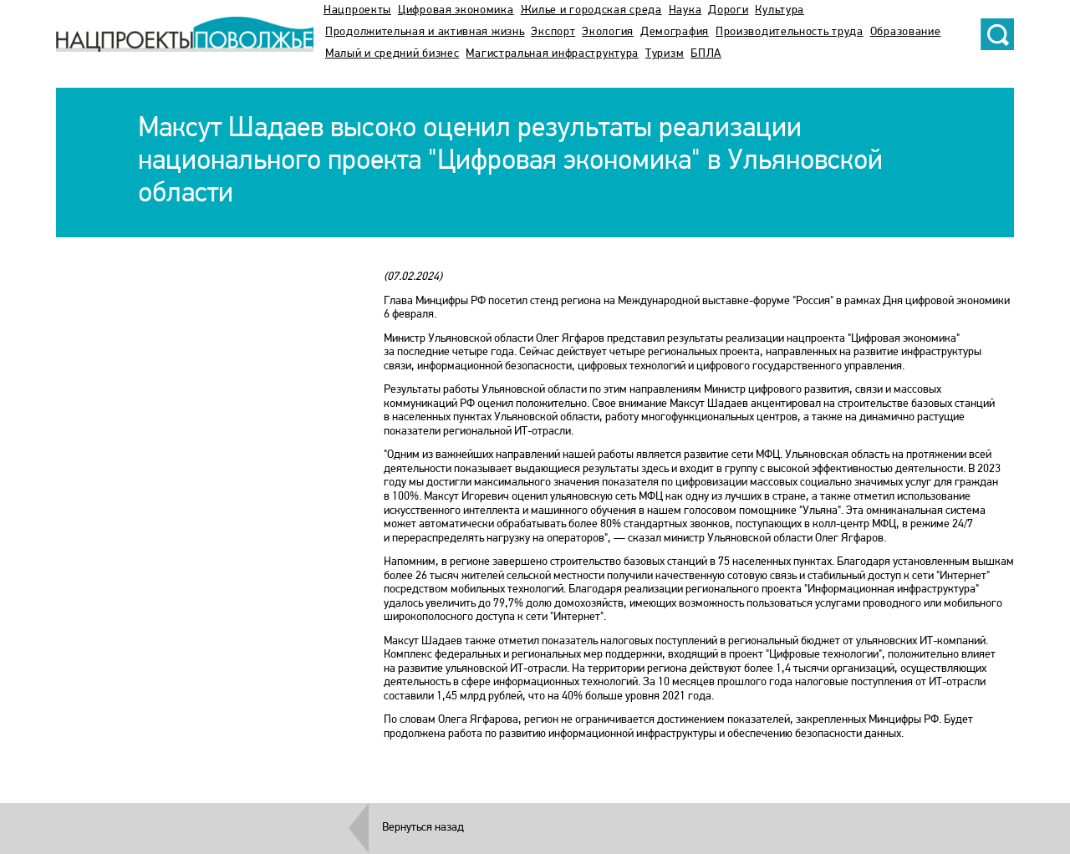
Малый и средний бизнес (392, 54)
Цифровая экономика (456, 10)
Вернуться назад (423, 827)
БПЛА (705, 54)
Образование (905, 32)
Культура (779, 10)
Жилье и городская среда (591, 10)
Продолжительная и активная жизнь (424, 32)
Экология (608, 32)
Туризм (664, 54)
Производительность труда (790, 32)
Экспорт (553, 32)
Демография (674, 32)
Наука (685, 10)
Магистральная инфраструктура (552, 54)
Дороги (728, 10)
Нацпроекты (357, 10)
